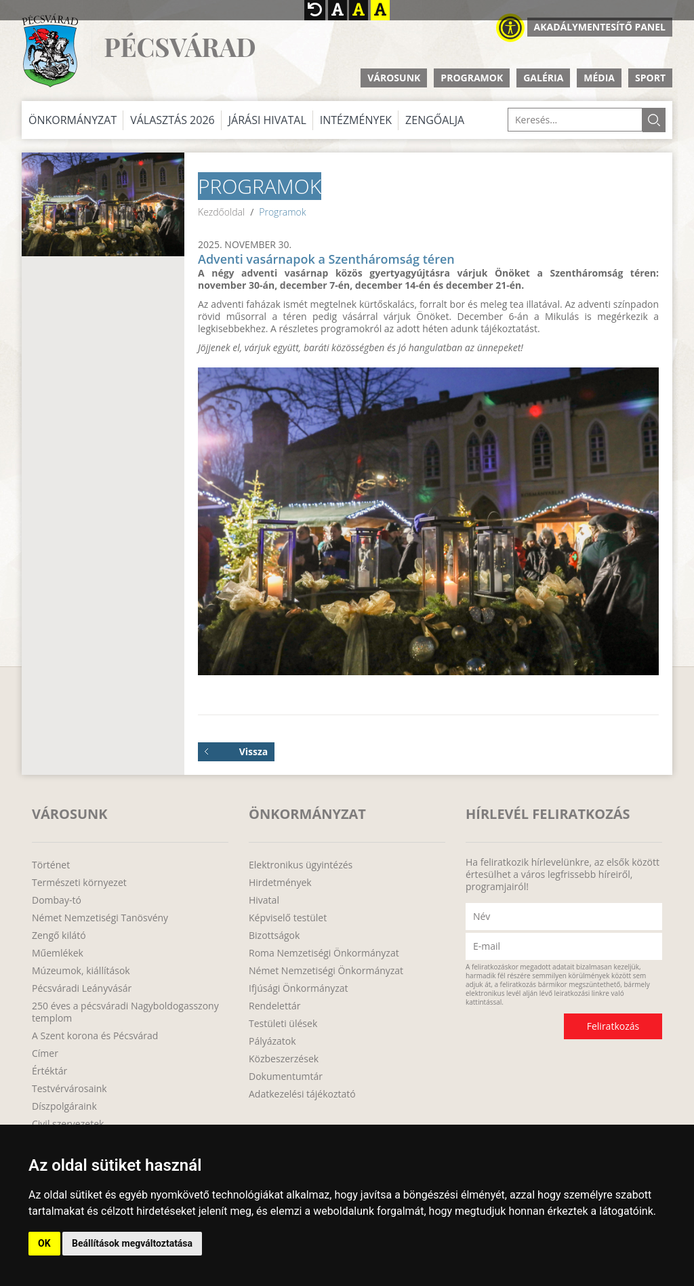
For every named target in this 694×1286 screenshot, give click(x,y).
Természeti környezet (79, 883)
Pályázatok (272, 1041)
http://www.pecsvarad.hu (50, 50)
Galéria (543, 77)
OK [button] (44, 1243)
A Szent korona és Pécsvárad (95, 1036)
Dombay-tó (56, 900)
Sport (650, 77)
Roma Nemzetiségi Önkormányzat (324, 953)
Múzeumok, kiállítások (81, 971)
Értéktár (49, 1071)
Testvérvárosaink (69, 1089)
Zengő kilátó (59, 935)
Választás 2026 (172, 120)
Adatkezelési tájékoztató (302, 1094)
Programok (472, 77)
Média (599, 77)
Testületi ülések (283, 1024)
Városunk (393, 77)
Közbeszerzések (284, 1059)
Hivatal (264, 900)
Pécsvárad (180, 47)
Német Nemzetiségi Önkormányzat (326, 971)
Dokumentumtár (286, 1076)
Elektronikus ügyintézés (300, 865)
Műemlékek (57, 953)
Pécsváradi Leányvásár (81, 988)
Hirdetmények (280, 883)
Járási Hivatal (267, 120)
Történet (51, 865)
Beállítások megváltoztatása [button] (132, 1243)
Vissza (236, 751)
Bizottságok (274, 935)
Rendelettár (274, 1006)
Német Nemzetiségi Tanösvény (100, 918)
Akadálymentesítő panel (600, 26)
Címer (45, 1053)
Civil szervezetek (68, 1124)
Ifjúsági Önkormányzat (298, 988)
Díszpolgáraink (64, 1106)
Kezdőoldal (221, 211)
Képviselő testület (288, 918)
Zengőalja (434, 120)
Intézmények (356, 120)
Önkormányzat (72, 120)
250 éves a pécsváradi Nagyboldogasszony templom (125, 1012)
